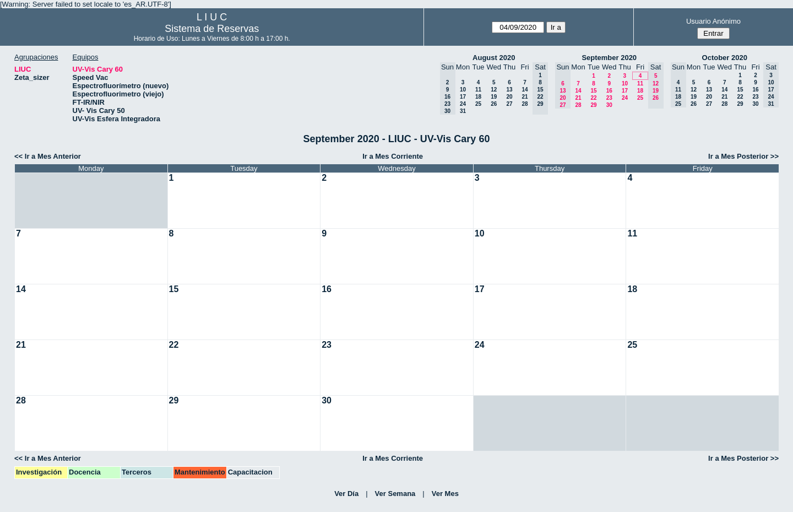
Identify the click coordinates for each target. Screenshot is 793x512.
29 (593, 105)
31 (463, 111)
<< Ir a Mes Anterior (47, 156)
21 (525, 97)
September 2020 (609, 57)
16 (609, 91)
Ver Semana (395, 493)
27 (509, 104)
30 (609, 105)
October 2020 (724, 57)
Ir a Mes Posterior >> (743, 156)
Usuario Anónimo (713, 21)
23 (609, 98)
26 (494, 104)
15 (593, 91)
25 (478, 104)
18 (478, 97)
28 (525, 104)
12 (494, 90)
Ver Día (346, 493)
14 (525, 90)
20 (509, 97)
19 (494, 97)
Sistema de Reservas (212, 28)
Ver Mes (445, 493)
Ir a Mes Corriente (392, 156)
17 (463, 97)
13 (509, 90)
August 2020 (493, 57)
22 (593, 98)
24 (463, 104)
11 (478, 90)
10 (463, 90)
